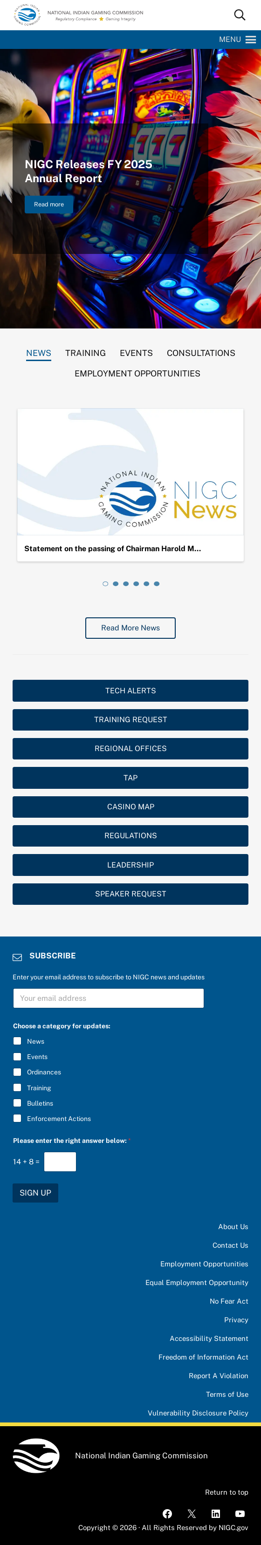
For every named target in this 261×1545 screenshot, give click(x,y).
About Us (233, 1227)
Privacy (236, 1320)
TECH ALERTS (130, 690)
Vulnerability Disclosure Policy (198, 1413)
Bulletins (40, 1103)
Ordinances (44, 1072)
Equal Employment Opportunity (196, 1282)
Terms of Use (227, 1394)
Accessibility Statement (209, 1338)
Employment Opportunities (204, 1264)
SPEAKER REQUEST (130, 893)
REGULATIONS (130, 835)
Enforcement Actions (59, 1118)
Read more (53, 206)
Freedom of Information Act (203, 1357)
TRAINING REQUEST (130, 719)
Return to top (226, 1492)
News (35, 1041)
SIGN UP (35, 1192)
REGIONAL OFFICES (131, 748)
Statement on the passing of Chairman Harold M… (112, 548)
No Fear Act (229, 1301)
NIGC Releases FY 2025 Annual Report (88, 171)
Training (39, 1088)
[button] (230, 39)
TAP (130, 777)
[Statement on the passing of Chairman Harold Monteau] (130, 471)
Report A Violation (218, 1376)
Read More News (130, 627)
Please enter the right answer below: (72, 1140)
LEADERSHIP (130, 865)
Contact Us (230, 1245)
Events (37, 1056)
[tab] (38, 351)
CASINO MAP (130, 806)
